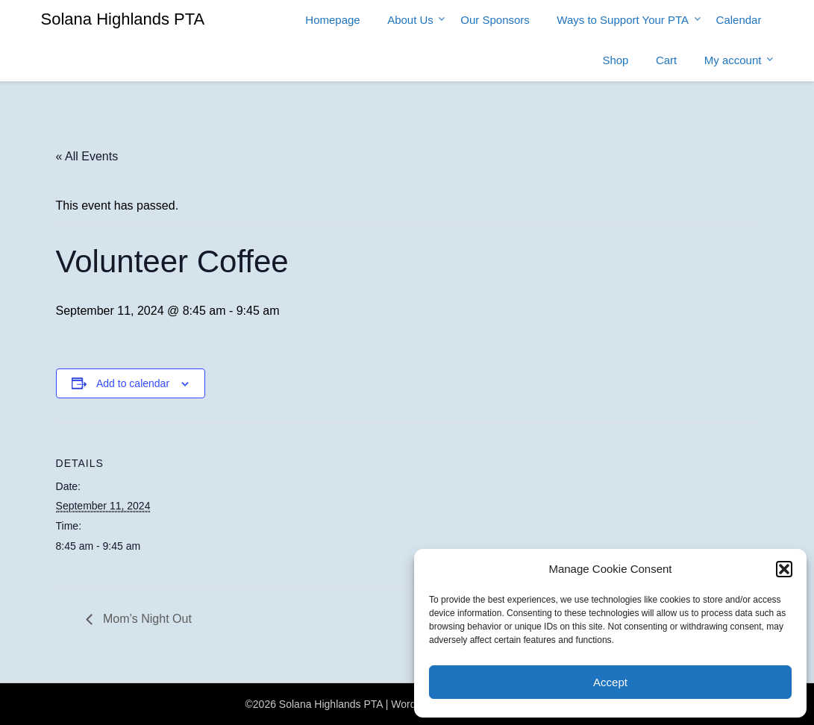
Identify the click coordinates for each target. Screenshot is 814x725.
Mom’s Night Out (146, 618)
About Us (410, 19)
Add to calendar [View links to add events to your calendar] (132, 383)
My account (733, 60)
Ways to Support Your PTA (623, 19)
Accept (610, 682)
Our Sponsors (495, 19)
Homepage (332, 19)
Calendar (739, 19)
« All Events (87, 156)
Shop (615, 60)
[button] (784, 569)
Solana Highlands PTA (123, 19)
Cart (666, 60)
